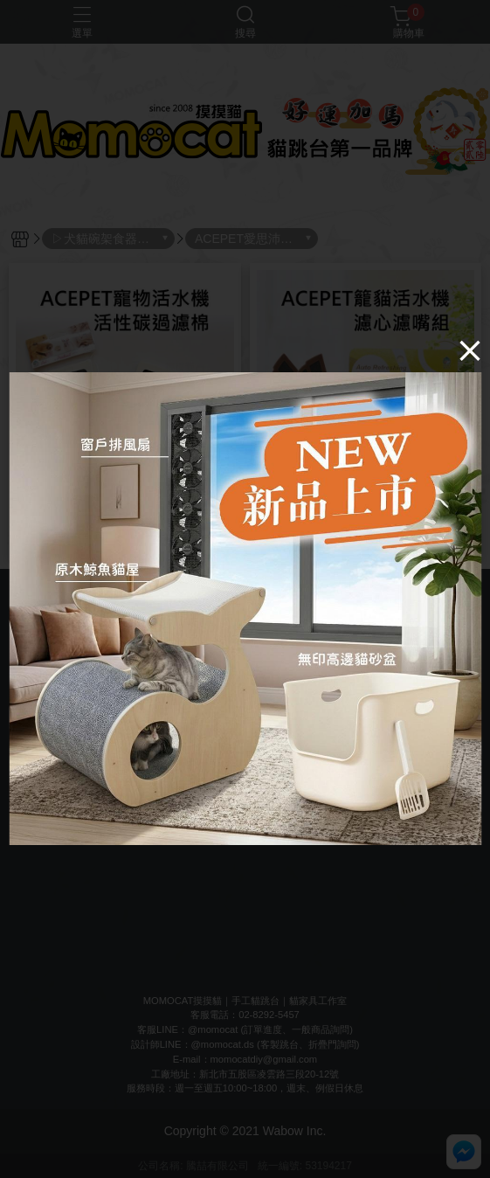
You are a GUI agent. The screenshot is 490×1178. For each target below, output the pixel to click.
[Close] (469, 350)
